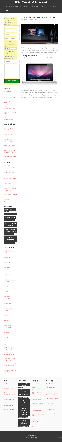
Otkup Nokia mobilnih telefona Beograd (9, 105)
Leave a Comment (47, 21)
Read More (39, 53)
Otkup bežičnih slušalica (8, 352)
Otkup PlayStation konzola (9, 347)
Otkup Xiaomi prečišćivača (9, 349)
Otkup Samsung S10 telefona (9, 358)
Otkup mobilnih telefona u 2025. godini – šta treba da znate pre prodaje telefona (10, 128)
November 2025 (7, 250)
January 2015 (6, 322)
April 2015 (6, 315)
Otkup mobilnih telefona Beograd (10, 95)
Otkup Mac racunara (29, 56)
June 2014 (6, 337)
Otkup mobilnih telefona (8, 185)
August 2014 (6, 334)
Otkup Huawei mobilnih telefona (10, 176)
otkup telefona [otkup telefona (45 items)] (10, 238)
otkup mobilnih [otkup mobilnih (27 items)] (10, 217)
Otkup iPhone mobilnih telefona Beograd (10, 109)
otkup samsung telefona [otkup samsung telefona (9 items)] (9, 233)
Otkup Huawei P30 (7, 136)
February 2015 (6, 320)
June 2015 (6, 310)
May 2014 (5, 339)
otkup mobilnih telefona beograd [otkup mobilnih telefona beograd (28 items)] (10, 230)
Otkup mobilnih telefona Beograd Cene (10, 98)
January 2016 (6, 298)
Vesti (48, 57)
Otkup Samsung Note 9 (8, 367)
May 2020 (5, 252)
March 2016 (6, 293)
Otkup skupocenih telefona (9, 365)
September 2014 (7, 332)
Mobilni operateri (7, 165)
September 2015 (7, 308)
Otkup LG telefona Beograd (9, 180)
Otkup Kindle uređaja (8, 360)
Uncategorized (6, 199)
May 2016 (5, 289)
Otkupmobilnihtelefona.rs (31, 435)
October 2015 (6, 305)
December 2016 (7, 272)
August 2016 (6, 281)
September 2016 (7, 279)
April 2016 (6, 291)
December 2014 (7, 325)
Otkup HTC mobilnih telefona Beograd (9, 173)
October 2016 (6, 276)
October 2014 (6, 330)
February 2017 (6, 267)
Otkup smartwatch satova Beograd (10, 363)
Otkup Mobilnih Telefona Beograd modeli (10, 92)
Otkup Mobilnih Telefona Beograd (31, 2)
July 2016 (5, 284)
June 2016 (6, 286)
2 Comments (53, 57)
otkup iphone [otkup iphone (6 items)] (6, 211)
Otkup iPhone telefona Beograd (27, 21)
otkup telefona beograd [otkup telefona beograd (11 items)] (9, 242)
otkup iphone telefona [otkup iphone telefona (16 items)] (10, 213)
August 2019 (6, 255)
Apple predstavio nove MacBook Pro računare (38, 17)
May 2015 (5, 313)
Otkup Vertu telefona (8, 139)
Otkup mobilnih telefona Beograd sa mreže (10, 113)
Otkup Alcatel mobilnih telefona (10, 167)
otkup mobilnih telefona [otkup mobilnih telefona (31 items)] (10, 224)
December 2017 (7, 262)
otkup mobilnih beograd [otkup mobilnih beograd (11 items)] (9, 220)
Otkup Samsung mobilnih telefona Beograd (10, 102)
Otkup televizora (7, 196)
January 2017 (6, 269)
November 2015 (7, 303)
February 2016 (6, 296)
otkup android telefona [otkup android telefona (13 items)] (9, 209)
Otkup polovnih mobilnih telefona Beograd (10, 116)
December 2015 (7, 301)
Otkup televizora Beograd (8, 119)
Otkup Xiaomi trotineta (8, 132)
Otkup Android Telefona (8, 170)
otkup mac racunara (38, 21)
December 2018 (7, 257)
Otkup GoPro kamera (8, 134)
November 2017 (7, 264)
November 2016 (7, 274)
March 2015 (6, 318)
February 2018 (6, 259)
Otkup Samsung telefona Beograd (10, 194)
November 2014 (7, 327)
